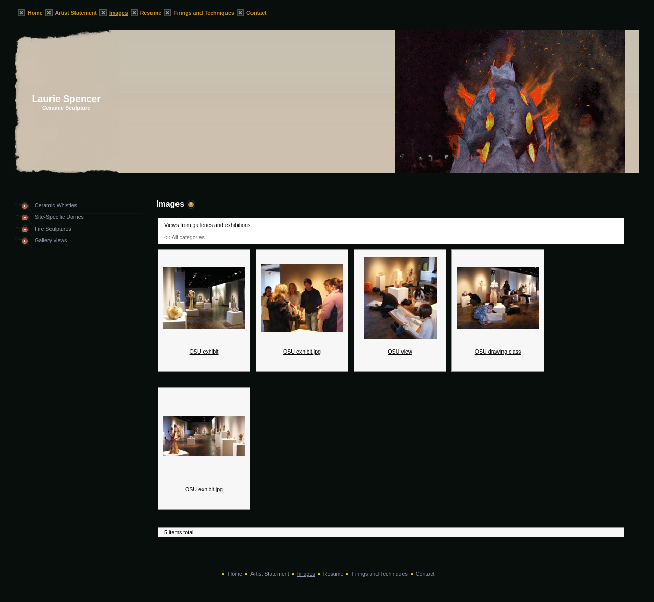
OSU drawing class (498, 351)
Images (118, 13)
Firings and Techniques (203, 13)
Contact (256, 13)
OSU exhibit (204, 351)
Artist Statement (76, 13)
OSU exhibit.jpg (302, 351)
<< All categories (184, 237)
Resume (150, 13)
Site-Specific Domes (59, 217)
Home (35, 13)
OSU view (400, 351)
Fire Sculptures (53, 228)
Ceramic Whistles (56, 205)
